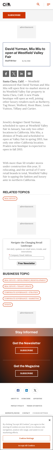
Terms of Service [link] (34, 406)
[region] (26, 433)
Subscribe (14, 15)
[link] (6, 74)
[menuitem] (6, 74)
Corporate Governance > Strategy (21, 292)
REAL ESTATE (10, 198)
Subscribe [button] (26, 350)
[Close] (49, 420)
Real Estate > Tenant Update (18, 286)
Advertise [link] (37, 399)
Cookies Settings (40, 413)
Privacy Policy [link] (17, 406)
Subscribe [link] (25, 399)
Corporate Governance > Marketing (22, 298)
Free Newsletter (26, 263)
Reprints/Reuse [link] (12, 413)
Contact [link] (26, 413)
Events (8, 305)
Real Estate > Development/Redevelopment (25, 280)
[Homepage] (7, 5)
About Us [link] (15, 399)
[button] (48, 4)
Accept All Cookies (26, 445)
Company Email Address (20, 255)
